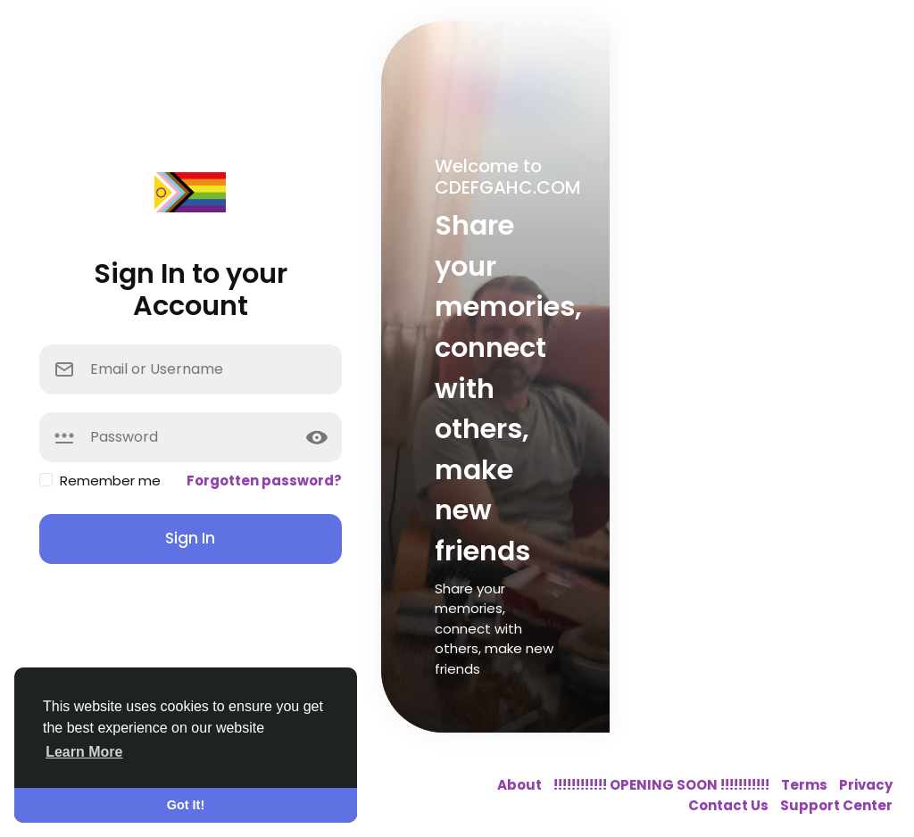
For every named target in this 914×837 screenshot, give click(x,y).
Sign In (190, 538)
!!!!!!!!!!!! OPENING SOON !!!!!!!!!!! (662, 784)
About (520, 784)
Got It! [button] (185, 805)
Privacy (866, 784)
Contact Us (729, 805)
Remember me (110, 480)
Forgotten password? (264, 480)
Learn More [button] (84, 751)
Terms (805, 784)
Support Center (836, 805)
